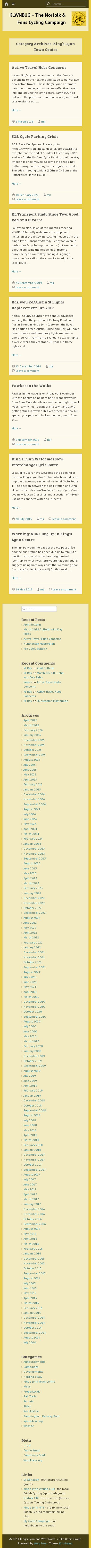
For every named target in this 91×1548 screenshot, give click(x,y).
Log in (27, 1445)
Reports (28, 1401)
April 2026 (30, 720)
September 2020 (35, 1016)
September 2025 (35, 755)
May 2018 (30, 1130)
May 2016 (30, 1234)
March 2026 (31, 725)
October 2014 (33, 1327)
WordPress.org (33, 1460)
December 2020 (34, 1001)
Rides (27, 1406)
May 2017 (30, 1189)
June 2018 (30, 1125)
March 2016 (31, 1244)
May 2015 (30, 1293)
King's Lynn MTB (34, 1507)
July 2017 (30, 1179)
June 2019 (30, 1081)
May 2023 (30, 873)
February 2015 (33, 1308)
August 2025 (32, 759)
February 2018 (33, 1145)
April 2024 (30, 829)
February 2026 (33, 730)
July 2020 (30, 1026)
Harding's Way (33, 1376)
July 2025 (30, 764)
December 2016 (34, 1209)
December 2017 (34, 1154)
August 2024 (32, 809)
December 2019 (34, 1056)
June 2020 (30, 1031)
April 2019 (30, 1085)
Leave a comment (27, 199)
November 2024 (34, 799)
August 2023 (32, 863)
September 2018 (35, 1110)
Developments (33, 1371)
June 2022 (30, 922)
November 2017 (34, 1159)
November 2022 (34, 903)
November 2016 (34, 1214)
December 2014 (34, 1317)
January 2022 (32, 947)
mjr (43, 121)
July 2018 (30, 1120)
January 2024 (32, 843)
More (17, 110)
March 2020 (31, 1041)
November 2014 (34, 1322)
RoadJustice (31, 1411)
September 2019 (35, 1066)
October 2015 (33, 1268)
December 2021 (34, 952)
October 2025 (33, 749)
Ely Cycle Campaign (37, 1521)
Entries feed (31, 1450)
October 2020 (33, 1011)
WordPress (41, 1543)
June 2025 (30, 769)
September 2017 (35, 1169)
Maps (27, 1386)
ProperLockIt (32, 1391)
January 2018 (32, 1150)
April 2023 (30, 878)
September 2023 (35, 858)
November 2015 (34, 1263)
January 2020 (32, 1051)
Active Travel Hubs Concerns (39, 67)
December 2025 (34, 740)
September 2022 (35, 912)
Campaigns (31, 1367)
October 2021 (33, 962)
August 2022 (32, 918)
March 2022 (31, 937)
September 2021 (35, 967)
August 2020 (32, 1021)
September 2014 (35, 1332)
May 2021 (30, 987)
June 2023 (30, 868)
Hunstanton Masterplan (39, 643)
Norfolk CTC (31, 1498)
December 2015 (34, 1258)
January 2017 (32, 1204)
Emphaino (66, 1543)
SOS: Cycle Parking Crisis (35, 136)
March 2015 (31, 1303)
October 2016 (33, 1219)
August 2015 (32, 1278)
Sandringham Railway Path (41, 1416)
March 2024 (31, 834)
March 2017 (31, 1199)
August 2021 (32, 972)
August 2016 (32, 1229)
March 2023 (31, 883)
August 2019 (32, 1071)
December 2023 (34, 848)
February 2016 (33, 1248)
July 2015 (30, 1283)
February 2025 (33, 784)
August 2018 (32, 1115)
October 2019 (33, 1061)
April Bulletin (32, 624)
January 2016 (32, 1253)
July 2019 (30, 1075)
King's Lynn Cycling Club (39, 1489)
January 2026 (32, 735)
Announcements (34, 1361)
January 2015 (32, 1313)
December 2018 (34, 1100)
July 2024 (30, 814)
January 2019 (32, 1095)
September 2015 (35, 1273)
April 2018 (30, 1135)
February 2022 (33, 942)
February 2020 (33, 1046)
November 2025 (34, 745)
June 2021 (30, 982)
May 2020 (30, 1036)
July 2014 (30, 1342)
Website (29, 1426)
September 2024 (35, 804)
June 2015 (30, 1288)
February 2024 (33, 838)
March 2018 (31, 1140)
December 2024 (34, 794)
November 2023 (34, 853)
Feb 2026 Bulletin (35, 648)
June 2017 (30, 1184)
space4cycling (33, 1421)
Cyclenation (31, 1479)
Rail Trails (30, 1396)
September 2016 (35, 1224)
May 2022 (30, 927)
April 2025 (30, 779)
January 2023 (32, 893)
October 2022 (33, 908)
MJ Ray (28, 668)
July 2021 (30, 977)
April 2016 (30, 1238)
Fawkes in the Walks (31, 385)
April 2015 (30, 1298)
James (28, 682)
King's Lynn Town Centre (39, 1381)
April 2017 (30, 1194)
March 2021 (31, 996)
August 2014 (32, 1337)
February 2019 (33, 1090)
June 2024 (30, 819)
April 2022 (30, 932)
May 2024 (30, 824)
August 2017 (32, 1174)
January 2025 (32, 789)
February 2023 (33, 888)
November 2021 (34, 957)
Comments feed (34, 1455)
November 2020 (34, 1006)
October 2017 (33, 1164)
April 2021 (30, 992)
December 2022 (34, 898)
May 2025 (30, 774)
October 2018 (33, 1105)
